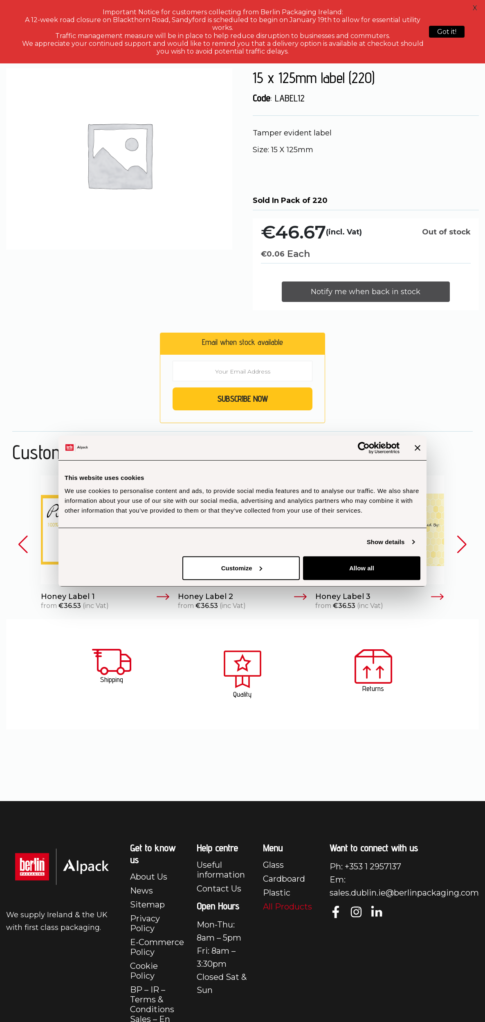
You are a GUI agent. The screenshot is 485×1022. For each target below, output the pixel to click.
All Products (287, 907)
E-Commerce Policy (157, 947)
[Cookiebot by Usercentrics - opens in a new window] (364, 448)
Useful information (221, 870)
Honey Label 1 (105, 596)
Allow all (361, 567)
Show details (386, 541)
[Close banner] (417, 448)
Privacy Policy (145, 923)
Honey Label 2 (242, 596)
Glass (273, 865)
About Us (148, 877)
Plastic (276, 893)
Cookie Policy (144, 971)
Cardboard (284, 879)
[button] (23, 545)
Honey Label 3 (379, 596)
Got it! (446, 32)
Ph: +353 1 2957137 (365, 866)
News (141, 891)
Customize (241, 567)
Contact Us (219, 889)
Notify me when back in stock (365, 291)
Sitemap (147, 904)
